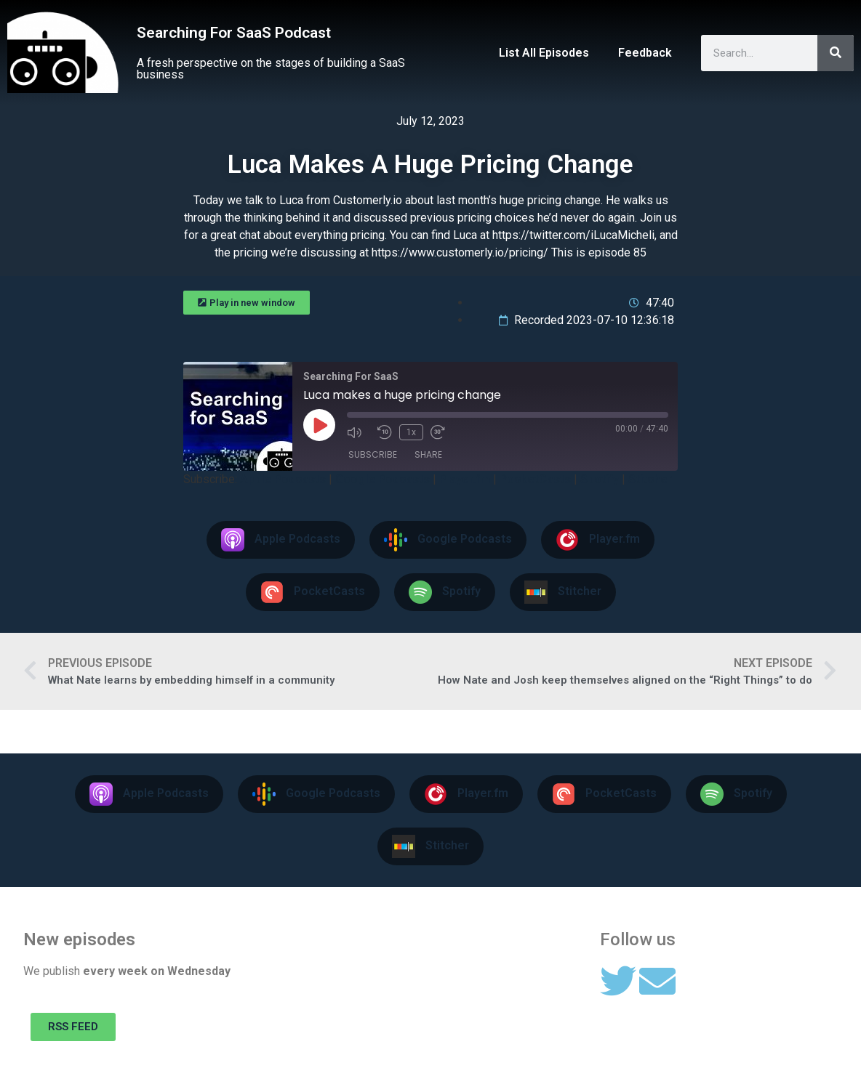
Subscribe (372, 454)
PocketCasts (535, 479)
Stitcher (650, 479)
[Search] (835, 53)
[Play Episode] (319, 425)
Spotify (599, 479)
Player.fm (464, 479)
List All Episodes (544, 53)
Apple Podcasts (283, 479)
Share (428, 454)
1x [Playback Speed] (411, 432)
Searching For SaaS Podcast (234, 32)
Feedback (645, 53)
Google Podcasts (382, 479)
